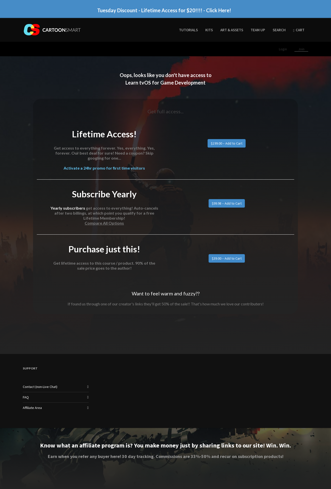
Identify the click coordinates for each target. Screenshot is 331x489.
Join (301, 49)
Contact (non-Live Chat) (40, 386)
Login (283, 49)
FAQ (26, 397)
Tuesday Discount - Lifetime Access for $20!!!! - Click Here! (164, 10)
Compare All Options (104, 223)
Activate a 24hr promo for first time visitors (104, 168)
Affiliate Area (32, 407)
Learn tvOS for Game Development (165, 83)
